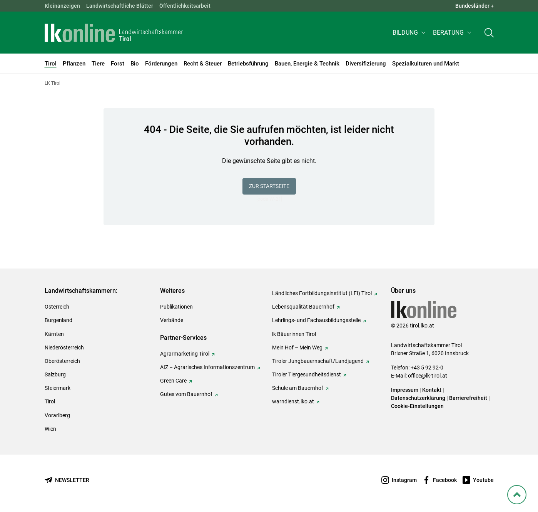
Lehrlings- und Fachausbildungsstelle (316, 320)
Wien (50, 429)
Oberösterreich (62, 361)
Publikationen (176, 307)
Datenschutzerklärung (418, 398)
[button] (409, 33)
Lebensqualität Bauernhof (303, 307)
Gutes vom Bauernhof (186, 394)
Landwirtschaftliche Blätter (119, 6)
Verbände (171, 320)
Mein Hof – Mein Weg (297, 347)
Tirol (50, 401)
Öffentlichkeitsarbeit (185, 6)
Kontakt (431, 390)
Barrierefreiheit (468, 398)
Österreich (57, 307)
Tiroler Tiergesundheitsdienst (306, 374)
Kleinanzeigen (62, 6)
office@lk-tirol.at (427, 376)
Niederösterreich (64, 347)
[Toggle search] (489, 33)
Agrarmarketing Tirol (184, 354)
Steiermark (57, 388)
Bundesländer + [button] (474, 6)
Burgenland (58, 320)
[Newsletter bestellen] (67, 480)
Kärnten (54, 334)
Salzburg (55, 374)
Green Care (173, 381)
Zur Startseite (269, 186)
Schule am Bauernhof (297, 388)
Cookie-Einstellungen (417, 406)
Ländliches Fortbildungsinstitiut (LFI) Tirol (322, 293)
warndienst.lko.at (293, 401)
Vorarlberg (57, 415)
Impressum (404, 390)
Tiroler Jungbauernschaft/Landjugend (318, 361)
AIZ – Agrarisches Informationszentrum (207, 367)
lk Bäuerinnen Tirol (294, 334)
